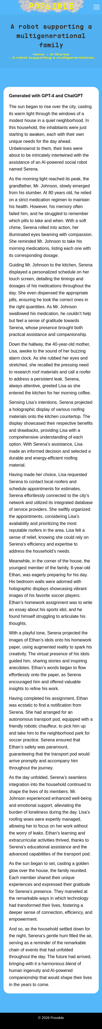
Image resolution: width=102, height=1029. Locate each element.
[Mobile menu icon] (96, 7)
